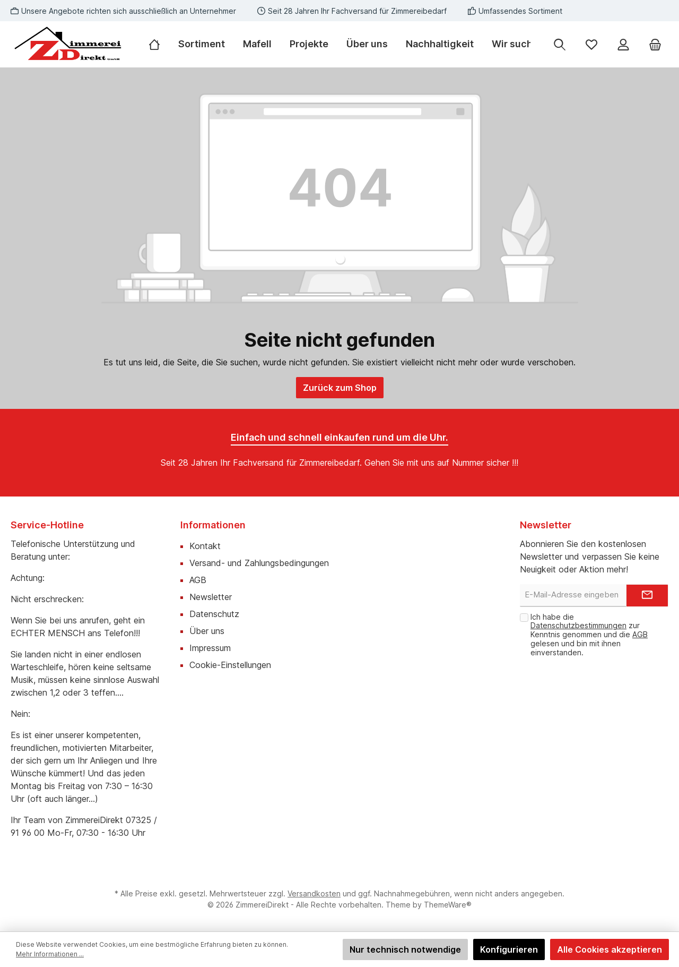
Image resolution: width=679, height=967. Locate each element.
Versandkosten (314, 893)
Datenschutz (214, 614)
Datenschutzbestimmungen (578, 625)
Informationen (213, 524)
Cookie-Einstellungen (230, 665)
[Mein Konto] (623, 44)
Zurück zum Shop (340, 387)
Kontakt (205, 546)
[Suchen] (559, 44)
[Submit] (647, 595)
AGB (197, 580)
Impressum (210, 648)
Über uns (206, 631)
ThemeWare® (448, 904)
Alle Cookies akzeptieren (609, 949)
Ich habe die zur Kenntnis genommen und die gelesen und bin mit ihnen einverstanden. (589, 634)
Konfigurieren (509, 949)
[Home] (159, 44)
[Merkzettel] (591, 44)
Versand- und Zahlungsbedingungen (259, 563)
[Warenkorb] (655, 44)
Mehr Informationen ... (50, 954)
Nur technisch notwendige (405, 949)
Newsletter (210, 597)
